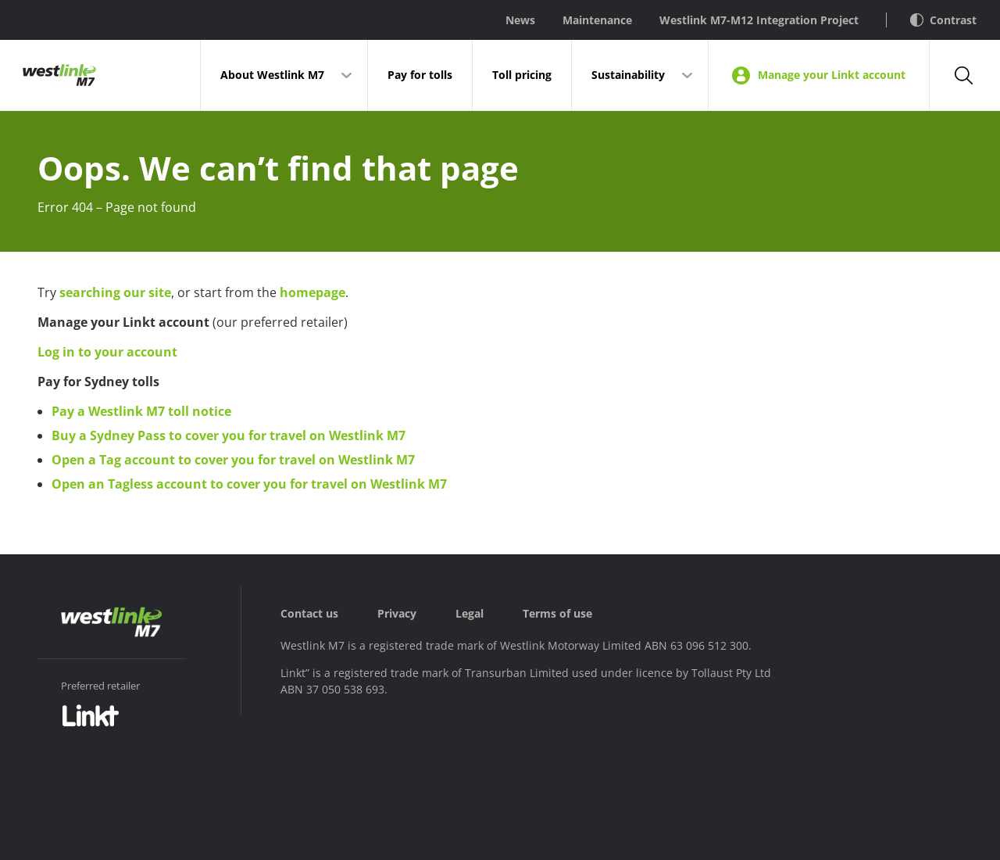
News (520, 20)
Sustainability (628, 74)
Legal (469, 613)
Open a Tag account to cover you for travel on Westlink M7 (233, 459)
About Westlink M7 (272, 74)
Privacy (396, 613)
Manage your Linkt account (818, 75)
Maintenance (597, 20)
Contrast (943, 20)
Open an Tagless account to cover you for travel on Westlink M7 (249, 484)
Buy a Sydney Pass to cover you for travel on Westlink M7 (228, 435)
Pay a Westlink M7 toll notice (141, 411)
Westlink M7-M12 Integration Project (759, 20)
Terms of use (557, 613)
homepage (312, 292)
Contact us (309, 613)
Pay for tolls (420, 74)
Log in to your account (107, 351)
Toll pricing (522, 74)
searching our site (115, 292)
